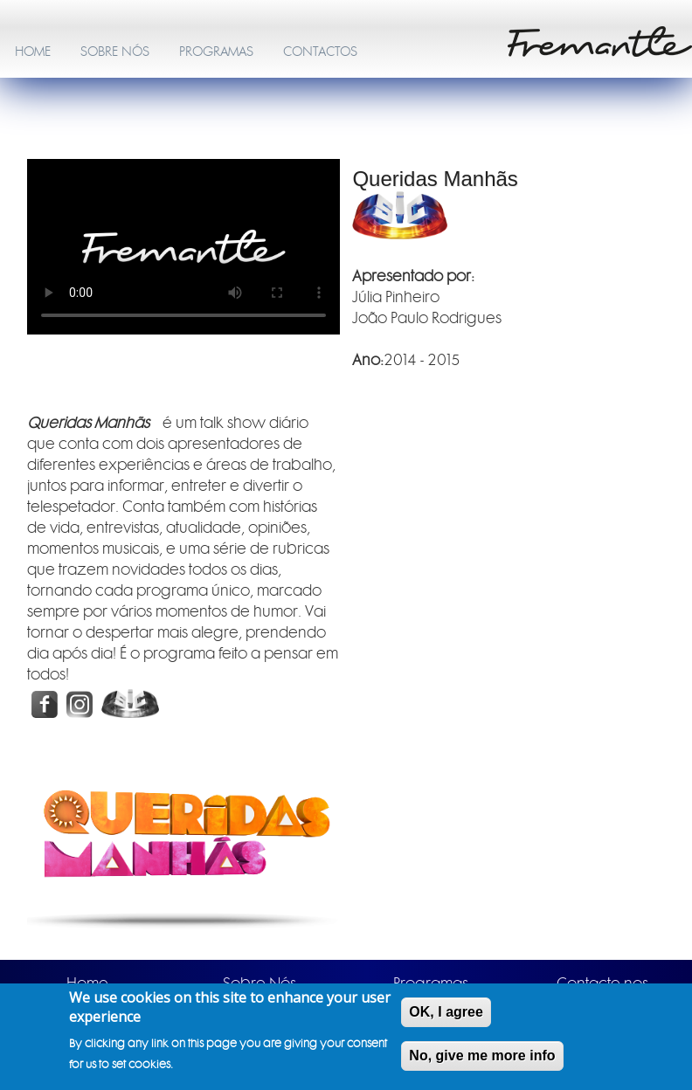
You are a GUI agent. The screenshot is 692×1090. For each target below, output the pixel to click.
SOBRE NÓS (114, 51)
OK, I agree (445, 1011)
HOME (33, 51)
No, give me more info (482, 1055)
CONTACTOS (320, 51)
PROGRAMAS (216, 51)
